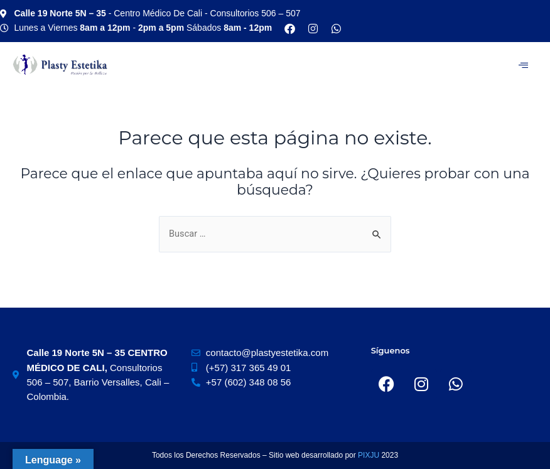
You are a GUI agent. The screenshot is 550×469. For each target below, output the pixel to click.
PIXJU (369, 455)
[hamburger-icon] (523, 65)
